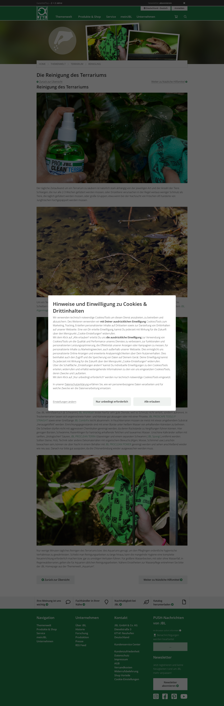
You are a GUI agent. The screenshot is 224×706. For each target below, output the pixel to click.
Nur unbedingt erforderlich (112, 401)
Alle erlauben (152, 401)
